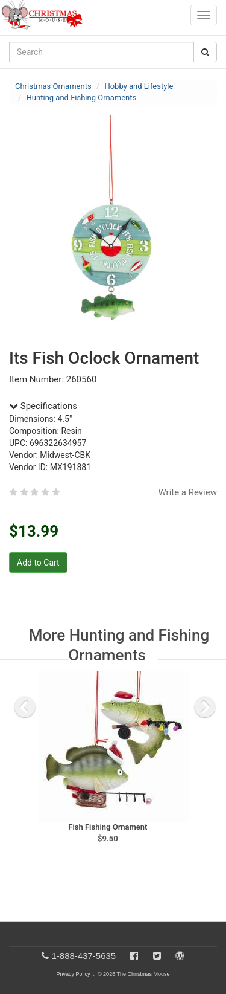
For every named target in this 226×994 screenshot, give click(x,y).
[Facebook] (134, 955)
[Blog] (179, 955)
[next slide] (205, 707)
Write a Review (187, 492)
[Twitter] (157, 955)
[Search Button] (205, 52)
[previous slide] (25, 707)
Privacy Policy (73, 974)
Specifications (43, 406)
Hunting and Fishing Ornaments (82, 97)
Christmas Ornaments (53, 86)
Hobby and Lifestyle (138, 86)
